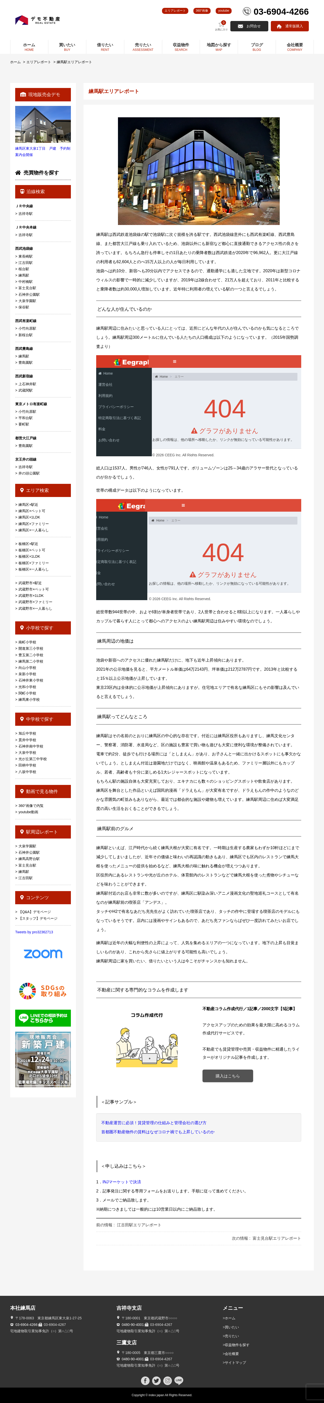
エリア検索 (34, 490)
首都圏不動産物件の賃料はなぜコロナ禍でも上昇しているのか (158, 1132)
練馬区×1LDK (29, 517)
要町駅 (23, 424)
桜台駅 (23, 269)
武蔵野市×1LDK (31, 596)
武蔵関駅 (25, 390)
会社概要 (232, 1354)
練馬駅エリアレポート (74, 62)
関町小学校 (27, 693)
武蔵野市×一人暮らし (35, 608)
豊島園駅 (25, 362)
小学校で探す (36, 627)
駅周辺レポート (39, 831)
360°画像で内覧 (31, 806)
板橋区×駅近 (28, 544)
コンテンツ (34, 897)
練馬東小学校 (29, 699)
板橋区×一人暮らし (33, 569)
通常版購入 (294, 26)
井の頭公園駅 (29, 473)
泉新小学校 (27, 674)
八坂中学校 (27, 772)
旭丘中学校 (27, 733)
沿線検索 (32, 191)
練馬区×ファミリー (33, 524)
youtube (223, 10)
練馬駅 (23, 275)
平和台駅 (25, 418)
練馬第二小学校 (30, 661)
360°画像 (202, 10)
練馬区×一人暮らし (33, 530)
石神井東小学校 (30, 680)
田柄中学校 (27, 765)
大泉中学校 (27, 753)
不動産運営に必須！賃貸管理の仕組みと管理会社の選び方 (154, 1123)
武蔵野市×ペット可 (33, 589)
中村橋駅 (25, 282)
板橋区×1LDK (29, 556)
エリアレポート (175, 10)
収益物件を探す (237, 1345)
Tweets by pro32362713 (34, 932)
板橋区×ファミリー (33, 563)
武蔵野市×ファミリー (35, 602)
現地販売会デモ (40, 94)
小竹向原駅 (27, 328)
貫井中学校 (27, 740)
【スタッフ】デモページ (37, 918)
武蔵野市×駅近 (30, 583)
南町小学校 (27, 642)
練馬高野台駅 (29, 859)
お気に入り (221, 25)
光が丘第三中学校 (32, 759)
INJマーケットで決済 (122, 1182)
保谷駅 (23, 307)
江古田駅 (25, 263)
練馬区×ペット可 (31, 511)
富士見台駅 (27, 288)
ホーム (15, 62)
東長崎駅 (25, 256)
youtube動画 (28, 812)
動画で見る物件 (39, 791)
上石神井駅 (27, 384)
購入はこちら (228, 1076)
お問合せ (254, 26)
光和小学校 (27, 687)
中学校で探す (36, 719)
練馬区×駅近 (28, 505)
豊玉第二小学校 (30, 655)
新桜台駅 (25, 335)
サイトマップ (235, 1363)
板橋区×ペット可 (31, 550)
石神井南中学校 (30, 746)
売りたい (232, 1336)
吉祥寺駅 (25, 214)
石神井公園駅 (29, 294)
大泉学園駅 (27, 301)
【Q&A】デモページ (34, 912)
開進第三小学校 (30, 648)
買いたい (232, 1327)
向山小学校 (27, 668)
